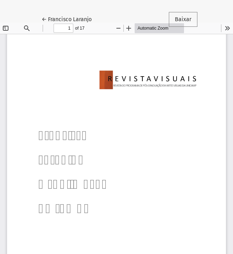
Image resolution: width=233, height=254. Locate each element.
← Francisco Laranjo (70, 19)
